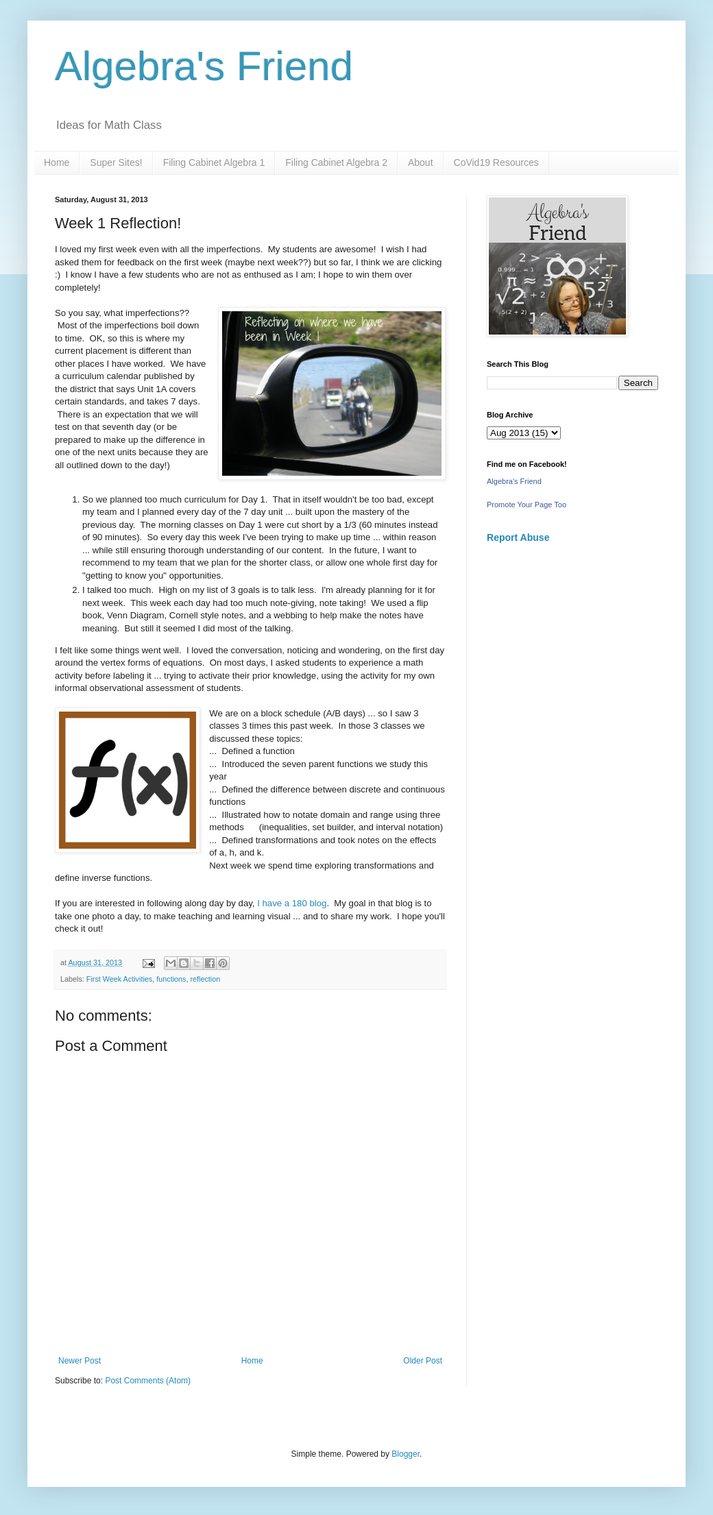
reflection (205, 979)
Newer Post (79, 1361)
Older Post (422, 1361)
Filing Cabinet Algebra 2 (336, 162)
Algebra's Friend (204, 66)
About (420, 162)
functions (171, 979)
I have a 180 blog (291, 903)
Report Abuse (518, 537)
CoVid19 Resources (496, 162)
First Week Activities (119, 979)
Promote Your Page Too (526, 504)
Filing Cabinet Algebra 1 (214, 162)
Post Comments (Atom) (148, 1380)
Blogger (405, 1454)
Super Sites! (116, 162)
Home (56, 162)
